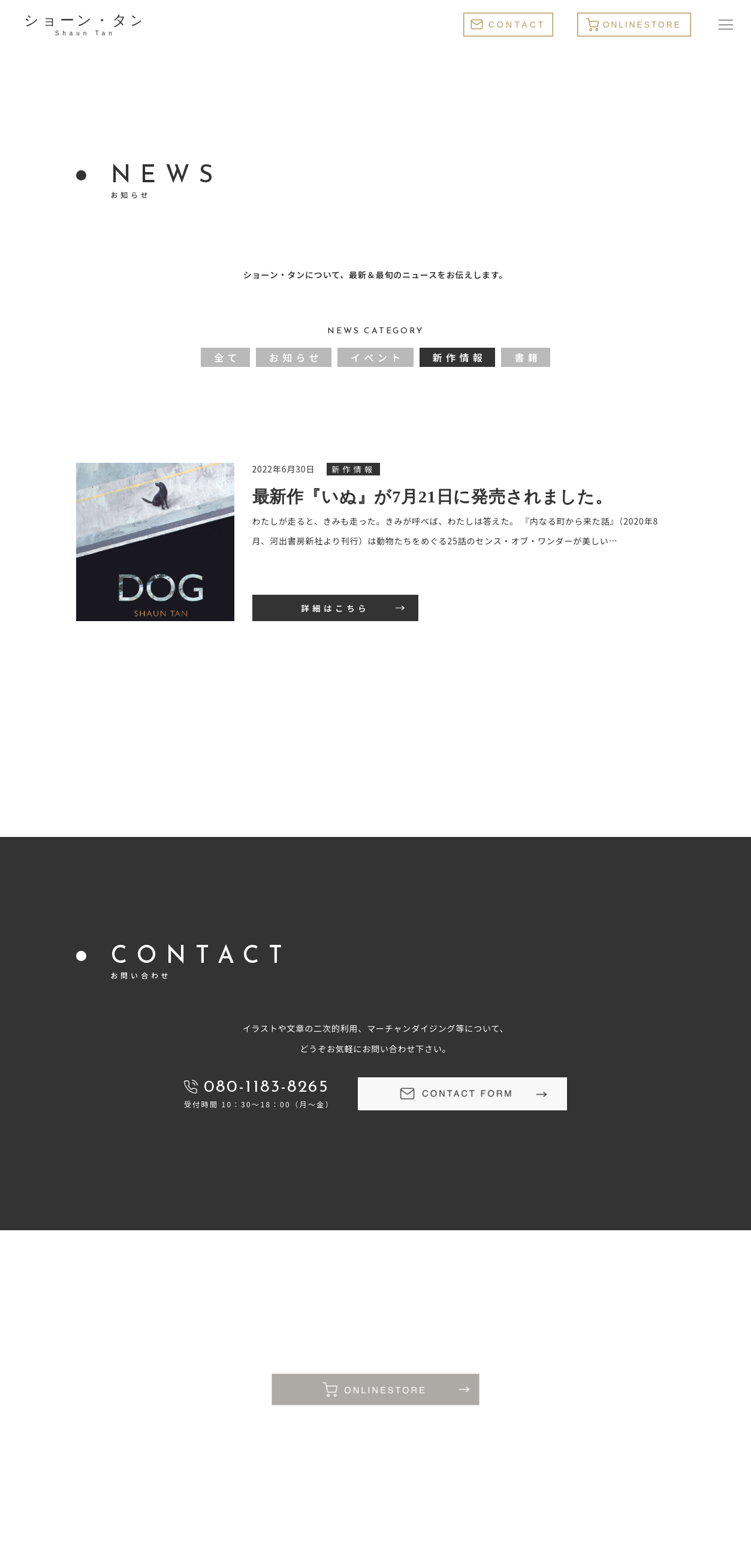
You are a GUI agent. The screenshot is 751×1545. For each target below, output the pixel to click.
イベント (378, 357)
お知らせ (295, 357)
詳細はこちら (335, 608)
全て (227, 357)
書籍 (527, 357)
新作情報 (460, 357)
